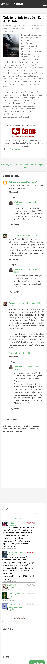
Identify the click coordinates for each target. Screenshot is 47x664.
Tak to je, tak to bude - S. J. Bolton (22, 19)
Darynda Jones (12, 555)
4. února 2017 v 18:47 (28, 182)
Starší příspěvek (38, 164)
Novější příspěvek (9, 164)
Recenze (7, 28)
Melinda (18, 202)
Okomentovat (10, 419)
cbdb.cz (32, 25)
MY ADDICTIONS (11, 4)
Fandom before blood (18, 303)
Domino (40, 25)
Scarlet (10, 523)
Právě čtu (18, 518)
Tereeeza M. (13, 235)
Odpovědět (13, 192)
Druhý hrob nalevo (15, 552)
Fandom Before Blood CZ (19, 353)
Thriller (30, 28)
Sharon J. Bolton (18, 28)
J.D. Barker (11, 587)
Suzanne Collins (13, 598)
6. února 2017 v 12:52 (29, 235)
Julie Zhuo (11, 609)
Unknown (13, 182)
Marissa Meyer (12, 525)
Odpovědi (15, 197)
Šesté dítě (11, 585)
